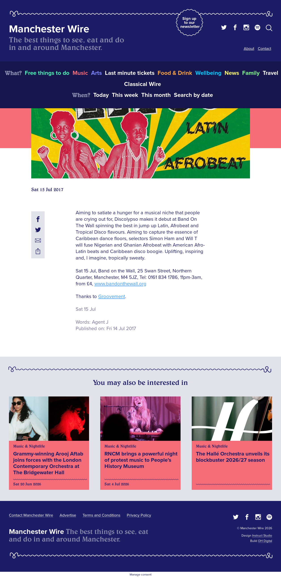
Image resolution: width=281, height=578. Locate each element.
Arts (96, 73)
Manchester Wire (49, 29)
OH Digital (265, 541)
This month (156, 95)
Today (101, 95)
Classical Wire (142, 84)
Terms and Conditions (101, 515)
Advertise (68, 515)
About (249, 48)
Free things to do (47, 73)
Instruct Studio (262, 535)
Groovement (111, 297)
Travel (270, 73)
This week (125, 95)
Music (80, 73)
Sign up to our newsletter (190, 22)
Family (251, 73)
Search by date (193, 95)
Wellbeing (208, 73)
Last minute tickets (129, 73)
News (232, 73)
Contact (264, 48)
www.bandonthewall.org (120, 284)
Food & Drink (175, 73)
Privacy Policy (139, 515)
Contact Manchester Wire (31, 515)
